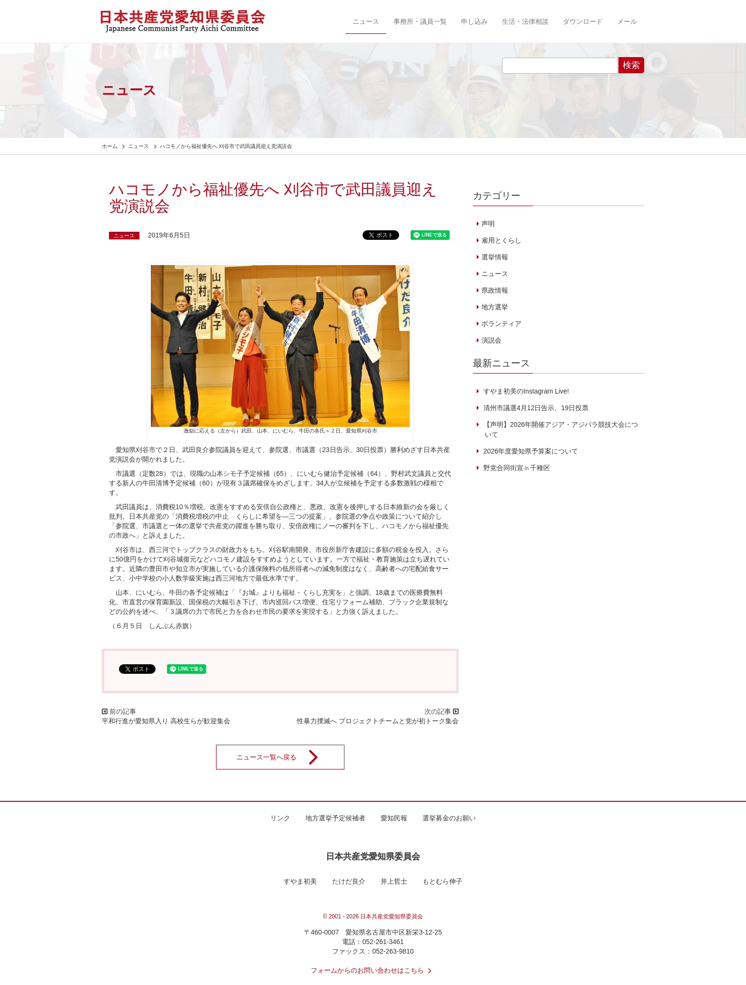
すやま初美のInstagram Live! (525, 391)
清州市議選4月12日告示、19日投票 (535, 408)
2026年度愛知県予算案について (529, 451)
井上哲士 (394, 881)
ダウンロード (583, 21)
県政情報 (494, 290)
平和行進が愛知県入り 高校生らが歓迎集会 (166, 721)
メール (627, 21)
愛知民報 (394, 818)
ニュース (366, 21)
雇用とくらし (501, 240)
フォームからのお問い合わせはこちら (373, 970)
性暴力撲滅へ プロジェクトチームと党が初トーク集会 (378, 721)
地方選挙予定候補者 (335, 818)
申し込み (474, 21)
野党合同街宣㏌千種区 (515, 468)
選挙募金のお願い (449, 818)
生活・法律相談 (525, 21)
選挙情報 (494, 257)
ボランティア (501, 323)
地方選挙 (494, 307)
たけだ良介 (348, 881)
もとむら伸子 (442, 881)
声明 (488, 223)
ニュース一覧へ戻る (283, 757)
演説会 (491, 340)
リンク (280, 818)
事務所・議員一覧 (420, 21)
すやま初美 (300, 881)
